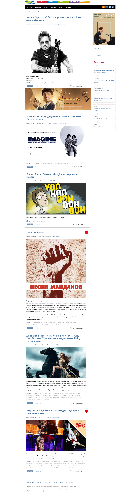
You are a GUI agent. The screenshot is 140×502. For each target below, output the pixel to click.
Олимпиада (81, 463)
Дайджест (38, 7)
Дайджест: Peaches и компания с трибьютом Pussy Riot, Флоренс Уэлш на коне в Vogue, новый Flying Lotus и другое (53, 338)
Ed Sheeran (60, 465)
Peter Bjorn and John (59, 397)
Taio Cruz (76, 465)
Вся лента (29, 7)
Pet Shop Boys (37, 461)
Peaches (64, 395)
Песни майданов (35, 232)
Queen (81, 461)
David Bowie (38, 463)
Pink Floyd (57, 461)
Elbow (35, 468)
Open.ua (99, 55)
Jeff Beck (52, 83)
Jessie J (72, 461)
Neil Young (73, 322)
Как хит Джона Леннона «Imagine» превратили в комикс (52, 175)
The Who (56, 468)
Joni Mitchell (45, 324)
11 (86, 232)
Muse (77, 461)
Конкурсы (68, 7)
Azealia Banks (64, 393)
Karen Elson (29, 395)
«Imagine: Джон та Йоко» (58, 163)
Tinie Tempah (68, 465)
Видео (61, 7)
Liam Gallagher (57, 463)
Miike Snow (48, 397)
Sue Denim (77, 397)
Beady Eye (66, 463)
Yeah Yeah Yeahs (39, 397)
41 (86, 410)
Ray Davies (37, 465)
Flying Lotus (29, 397)
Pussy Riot (37, 395)
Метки (28, 83)
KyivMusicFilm (45, 163)
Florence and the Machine (33, 399)
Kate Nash (72, 393)
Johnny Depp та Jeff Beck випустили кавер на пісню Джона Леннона (53, 18)
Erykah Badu (45, 399)
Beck (50, 395)
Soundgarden (69, 397)
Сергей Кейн (55, 417)
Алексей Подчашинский (59, 123)
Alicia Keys (45, 395)
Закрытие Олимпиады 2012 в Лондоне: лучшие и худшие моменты (52, 412)
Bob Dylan (44, 322)
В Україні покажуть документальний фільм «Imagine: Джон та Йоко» (54, 118)
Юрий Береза (54, 181)
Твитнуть (38, 86)
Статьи (46, 7)
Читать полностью (76, 86)
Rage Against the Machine (33, 324)
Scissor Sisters (47, 393)
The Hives (77, 395)
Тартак (59, 322)
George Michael (47, 463)
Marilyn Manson (37, 393)
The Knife (70, 395)
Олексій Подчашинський (58, 24)
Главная (31, 11)
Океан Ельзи (51, 322)
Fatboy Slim (45, 461)
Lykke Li (78, 393)
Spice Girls (29, 468)
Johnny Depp (44, 83)
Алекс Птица (55, 236)
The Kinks (44, 465)
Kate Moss (29, 465)
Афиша (53, 7)
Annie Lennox (64, 468)
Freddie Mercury (74, 468)
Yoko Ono (69, 163)
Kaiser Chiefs (65, 461)
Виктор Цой (36, 322)
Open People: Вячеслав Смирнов (102, 90)
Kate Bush (41, 468)
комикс (43, 221)
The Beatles (55, 393)
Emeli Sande (73, 463)
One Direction (52, 465)
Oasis (51, 461)
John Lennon (39, 11)
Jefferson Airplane (56, 324)
